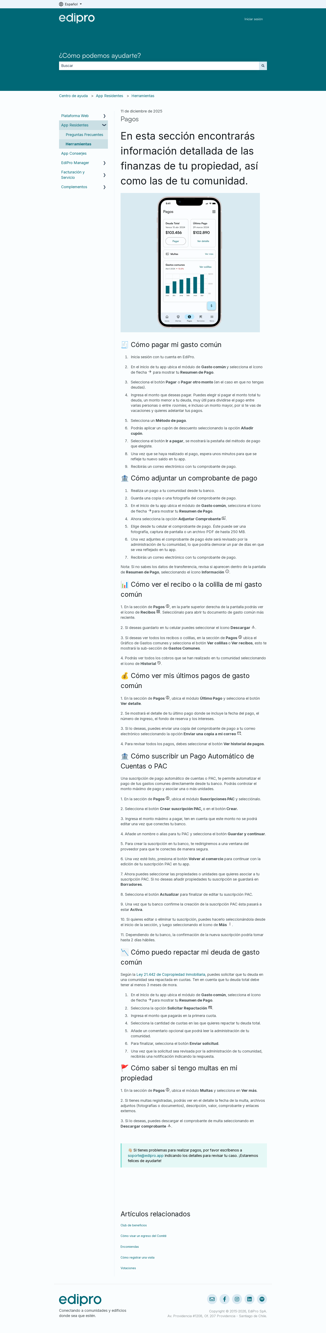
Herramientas (142, 96)
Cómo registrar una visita (137, 1257)
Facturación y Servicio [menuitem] (73, 174)
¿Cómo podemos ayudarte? (100, 55)
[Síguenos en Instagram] (237, 1299)
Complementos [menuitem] (74, 187)
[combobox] (159, 66)
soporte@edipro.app (146, 1155)
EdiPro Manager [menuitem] (75, 163)
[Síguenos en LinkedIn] (249, 1299)
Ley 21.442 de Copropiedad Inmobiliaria (170, 974)
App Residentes (109, 96)
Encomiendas (130, 1246)
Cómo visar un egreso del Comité (144, 1236)
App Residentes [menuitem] (74, 125)
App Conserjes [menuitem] (73, 153)
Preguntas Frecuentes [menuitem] (84, 134)
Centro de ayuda (73, 96)
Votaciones (128, 1268)
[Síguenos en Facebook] (225, 1299)
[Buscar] (263, 66)
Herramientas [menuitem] (78, 144)
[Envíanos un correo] (212, 1299)
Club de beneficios (134, 1225)
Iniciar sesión (253, 19)
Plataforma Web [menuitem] (75, 116)
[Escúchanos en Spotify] (262, 1299)
